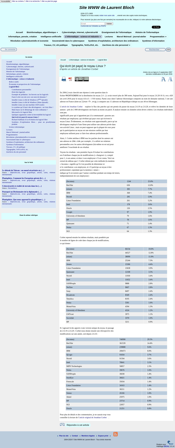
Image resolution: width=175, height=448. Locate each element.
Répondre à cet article (78, 425)
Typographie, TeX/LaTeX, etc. (85, 45)
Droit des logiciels (18, 92)
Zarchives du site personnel (116, 45)
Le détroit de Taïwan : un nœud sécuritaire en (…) (23, 170)
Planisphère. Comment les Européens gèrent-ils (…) (24, 178)
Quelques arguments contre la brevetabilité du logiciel (31, 115)
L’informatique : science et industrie (83, 36)
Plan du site (63, 436)
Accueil (19, 32)
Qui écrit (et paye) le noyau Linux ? (25, 117)
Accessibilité (5, 1)
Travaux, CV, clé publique (56, 45)
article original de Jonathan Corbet (93, 417)
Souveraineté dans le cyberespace (68, 41)
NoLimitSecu (12, 188)
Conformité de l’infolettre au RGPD (93, 26)
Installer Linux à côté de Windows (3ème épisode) (30, 102)
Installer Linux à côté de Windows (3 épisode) (30, 100)
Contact (74, 436)
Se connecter (10, 49)
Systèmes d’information (153, 41)
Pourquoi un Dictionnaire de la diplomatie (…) (21, 192)
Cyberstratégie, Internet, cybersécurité (80, 32)
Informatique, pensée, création (22, 36)
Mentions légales (87, 436)
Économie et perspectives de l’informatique (24, 84)
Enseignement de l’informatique (117, 32)
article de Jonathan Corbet (72, 107)
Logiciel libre (102, 60)
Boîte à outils (14, 82)
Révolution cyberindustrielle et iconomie (29, 41)
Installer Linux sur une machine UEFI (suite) (28, 105)
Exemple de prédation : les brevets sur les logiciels (30, 94)
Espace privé (102, 436)
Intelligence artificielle (51, 36)
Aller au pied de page (49, 1)
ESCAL (166, 446)
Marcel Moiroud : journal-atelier (131, 36)
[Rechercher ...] (155, 49)
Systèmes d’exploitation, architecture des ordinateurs (113, 41)
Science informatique (16, 127)
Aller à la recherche (33, 1)
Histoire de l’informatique (147, 32)
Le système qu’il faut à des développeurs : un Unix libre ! (32, 107)
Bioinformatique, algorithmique (42, 32)
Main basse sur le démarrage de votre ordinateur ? (30, 110)
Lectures (109, 36)
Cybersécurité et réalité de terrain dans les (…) (22, 186)
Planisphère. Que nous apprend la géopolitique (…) (23, 199)
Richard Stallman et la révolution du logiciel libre (30, 120)
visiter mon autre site (107, 15)
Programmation (158, 36)
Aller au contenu (18, 1)
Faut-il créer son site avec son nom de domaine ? (29, 97)
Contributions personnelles (21, 90)
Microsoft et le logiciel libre (22, 112)
